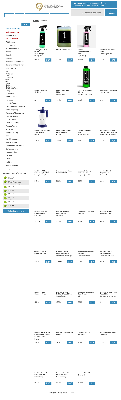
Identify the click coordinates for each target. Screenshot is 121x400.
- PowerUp (9, 78)
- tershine (8, 83)
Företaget (35, 15)
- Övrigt (7, 91)
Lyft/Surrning (11, 119)
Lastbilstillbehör (12, 116)
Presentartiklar (12, 39)
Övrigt (8, 168)
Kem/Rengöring (12, 110)
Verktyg (9, 162)
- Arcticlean (9, 74)
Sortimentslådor (12, 149)
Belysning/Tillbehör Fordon (16, 65)
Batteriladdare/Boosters (15, 62)
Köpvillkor (19, 15)
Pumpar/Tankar (12, 126)
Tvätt (8, 159)
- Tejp (7, 81)
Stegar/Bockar (11, 152)
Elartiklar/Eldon (12, 97)
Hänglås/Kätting (12, 103)
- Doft (7, 76)
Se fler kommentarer (15, 211)
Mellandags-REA (12, 32)
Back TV (9, 55)
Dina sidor (64, 15)
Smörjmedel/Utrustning (15, 146)
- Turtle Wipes (10, 87)
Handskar (9, 100)
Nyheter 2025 (11, 35)
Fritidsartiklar (11, 42)
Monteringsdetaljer (13, 123)
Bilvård (8, 71)
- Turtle (7, 85)
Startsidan (9, 15)
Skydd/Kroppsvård (13, 139)
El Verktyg (10, 93)
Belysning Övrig (12, 68)
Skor (7, 136)
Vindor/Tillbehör (12, 165)
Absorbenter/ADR (12, 48)
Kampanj (54, 15)
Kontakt (45, 15)
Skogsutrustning (12, 133)
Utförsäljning (10, 45)
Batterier (9, 58)
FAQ (27, 15)
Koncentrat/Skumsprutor (15, 113)
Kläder (8, 52)
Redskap (9, 129)
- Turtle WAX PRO (11, 89)
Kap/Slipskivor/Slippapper (16, 106)
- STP (7, 79)
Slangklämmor (11, 142)
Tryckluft (9, 155)
